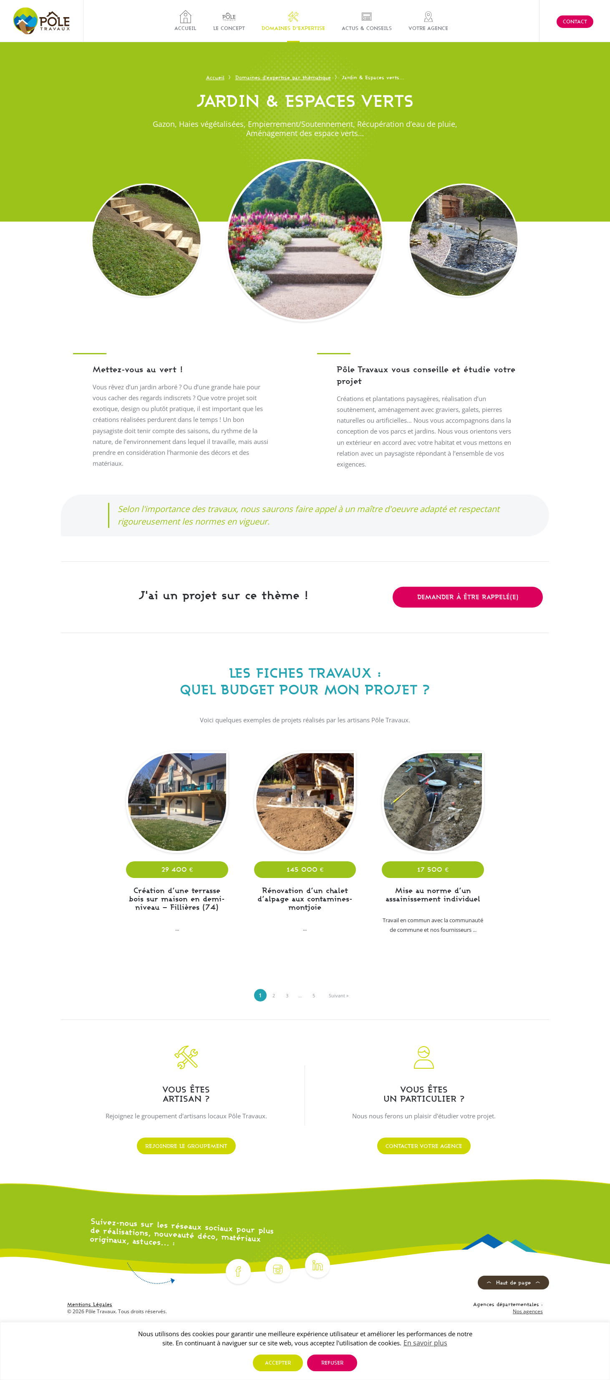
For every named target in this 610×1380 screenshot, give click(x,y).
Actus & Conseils (367, 20)
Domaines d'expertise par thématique (283, 77)
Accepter (278, 1363)
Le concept (229, 20)
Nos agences (528, 1311)
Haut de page (513, 1282)
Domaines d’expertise (293, 20)
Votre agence (428, 20)
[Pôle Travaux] (41, 21)
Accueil (185, 20)
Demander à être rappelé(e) (468, 597)
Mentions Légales (89, 1304)
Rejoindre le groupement (186, 1146)
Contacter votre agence (424, 1146)
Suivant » (338, 995)
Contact (575, 21)
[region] (305, 1351)
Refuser (332, 1363)
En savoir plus (425, 1342)
